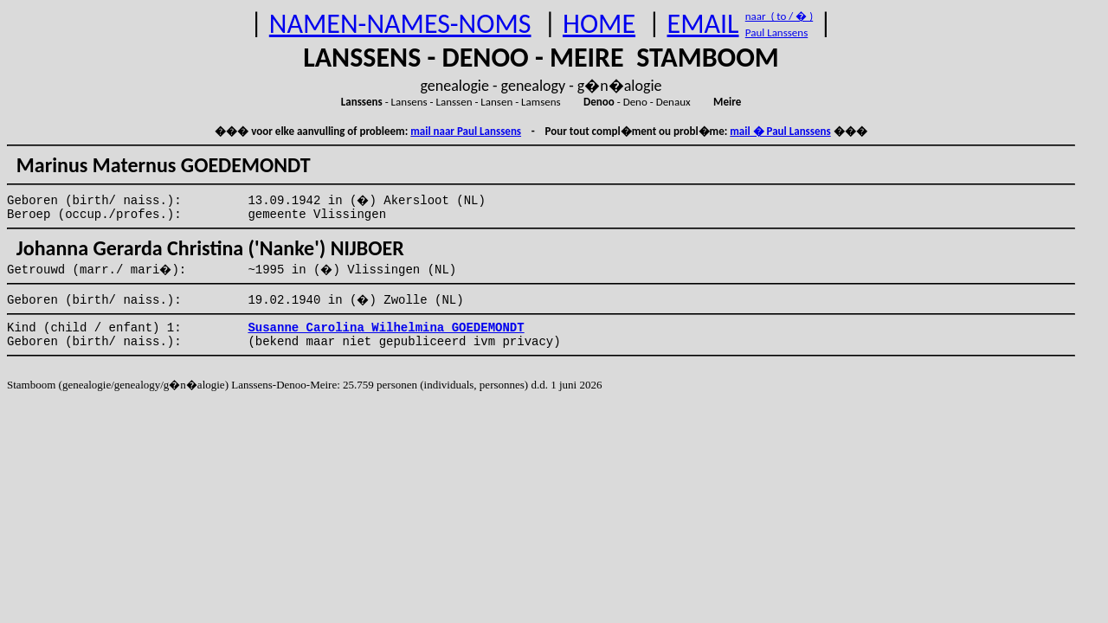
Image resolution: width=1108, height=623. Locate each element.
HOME (599, 24)
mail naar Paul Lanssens (465, 131)
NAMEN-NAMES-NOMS (400, 24)
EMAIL (703, 24)
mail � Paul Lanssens (780, 131)
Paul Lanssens (776, 32)
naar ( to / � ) (779, 16)
